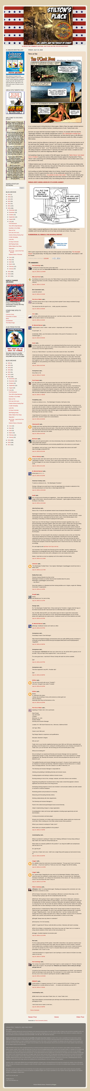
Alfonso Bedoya (36, 456)
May (10, 259)
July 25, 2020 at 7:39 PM (38, 956)
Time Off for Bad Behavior (15, 225)
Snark (33, 343)
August (11, 219)
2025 (9, 196)
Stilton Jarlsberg (36, 887)
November (12, 212)
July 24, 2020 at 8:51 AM (38, 451)
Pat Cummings (36, 265)
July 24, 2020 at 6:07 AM (38, 365)
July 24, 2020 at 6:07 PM (38, 662)
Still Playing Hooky (13, 244)
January (11, 268)
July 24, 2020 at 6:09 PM (38, 675)
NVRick (34, 680)
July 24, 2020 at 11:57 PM (39, 881)
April (10, 262)
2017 (9, 276)
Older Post (80, 1017)
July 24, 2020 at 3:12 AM (38, 294)
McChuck (34, 438)
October (11, 214)
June (10, 257)
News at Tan (12, 230)
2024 (9, 199)
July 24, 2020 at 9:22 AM (38, 475)
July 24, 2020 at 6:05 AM (38, 337)
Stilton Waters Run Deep (15, 246)
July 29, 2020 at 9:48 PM (38, 1006)
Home (56, 1017)
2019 (9, 271)
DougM (34, 594)
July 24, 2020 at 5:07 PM (38, 628)
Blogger (54, 1084)
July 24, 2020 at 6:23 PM (38, 702)
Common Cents (10, 314)
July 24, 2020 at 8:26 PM (38, 855)
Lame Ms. (11, 239)
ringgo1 (34, 861)
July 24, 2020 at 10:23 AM (38, 503)
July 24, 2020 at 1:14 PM (38, 589)
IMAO (7, 318)
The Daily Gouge (10, 322)
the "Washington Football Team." (72, 133)
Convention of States (11, 316)
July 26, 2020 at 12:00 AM (38, 976)
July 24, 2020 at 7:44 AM (38, 375)
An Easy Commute (14, 241)
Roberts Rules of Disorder (15, 254)
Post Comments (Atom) (41, 1020)
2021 (9, 205)
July (10, 221)
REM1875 (34, 981)
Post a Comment (34, 1010)
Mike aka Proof (36, 276)
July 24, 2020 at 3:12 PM (38, 600)
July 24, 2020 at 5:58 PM (38, 644)
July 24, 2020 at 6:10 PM (38, 686)
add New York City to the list (51, 546)
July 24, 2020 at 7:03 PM (38, 829)
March (11, 264)
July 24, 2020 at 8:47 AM (38, 433)
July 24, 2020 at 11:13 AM (38, 558)
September (12, 217)
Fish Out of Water (37, 299)
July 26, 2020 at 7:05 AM (38, 987)
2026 (9, 194)
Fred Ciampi (35, 380)
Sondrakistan (9, 320)
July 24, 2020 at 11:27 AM (38, 569)
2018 (9, 273)
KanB (33, 495)
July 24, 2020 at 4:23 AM (38, 320)
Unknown (34, 563)
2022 (9, 203)
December (12, 210)
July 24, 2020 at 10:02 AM (38, 490)
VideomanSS (35, 424)
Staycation (11, 248)
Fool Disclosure (13, 223)
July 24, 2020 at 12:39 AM (38, 271)
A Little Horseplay (13, 237)
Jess (33, 314)
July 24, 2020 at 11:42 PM (39, 867)
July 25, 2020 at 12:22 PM (39, 935)
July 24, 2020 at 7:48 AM (38, 394)
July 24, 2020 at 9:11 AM (38, 466)
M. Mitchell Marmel (37, 325)
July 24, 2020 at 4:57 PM (38, 618)
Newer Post (32, 1017)
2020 (9, 208)
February (11, 266)
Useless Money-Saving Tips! (16, 235)
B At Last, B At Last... (14, 232)
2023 (9, 201)
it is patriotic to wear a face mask (56, 175)
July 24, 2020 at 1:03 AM (38, 284)
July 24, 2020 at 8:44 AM (38, 419)
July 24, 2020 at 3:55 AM (38, 308)
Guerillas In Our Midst (14, 228)
